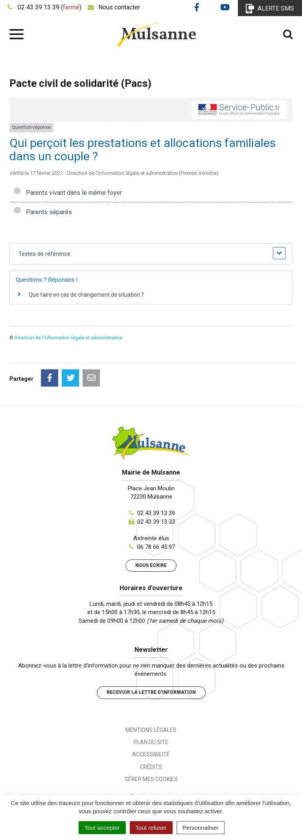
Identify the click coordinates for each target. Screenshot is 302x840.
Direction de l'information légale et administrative (68, 338)
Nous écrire (151, 565)
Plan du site (151, 742)
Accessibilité (151, 754)
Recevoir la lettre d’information (151, 692)
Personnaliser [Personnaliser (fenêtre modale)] (200, 827)
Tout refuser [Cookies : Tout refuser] (151, 827)
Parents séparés (42, 212)
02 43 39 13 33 (156, 521)
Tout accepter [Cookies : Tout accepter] (102, 827)
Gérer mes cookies (151, 779)
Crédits (151, 767)
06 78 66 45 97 (156, 546)
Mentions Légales (151, 730)
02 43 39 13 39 (156, 513)
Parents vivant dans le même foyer (67, 192)
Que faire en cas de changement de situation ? (86, 295)
